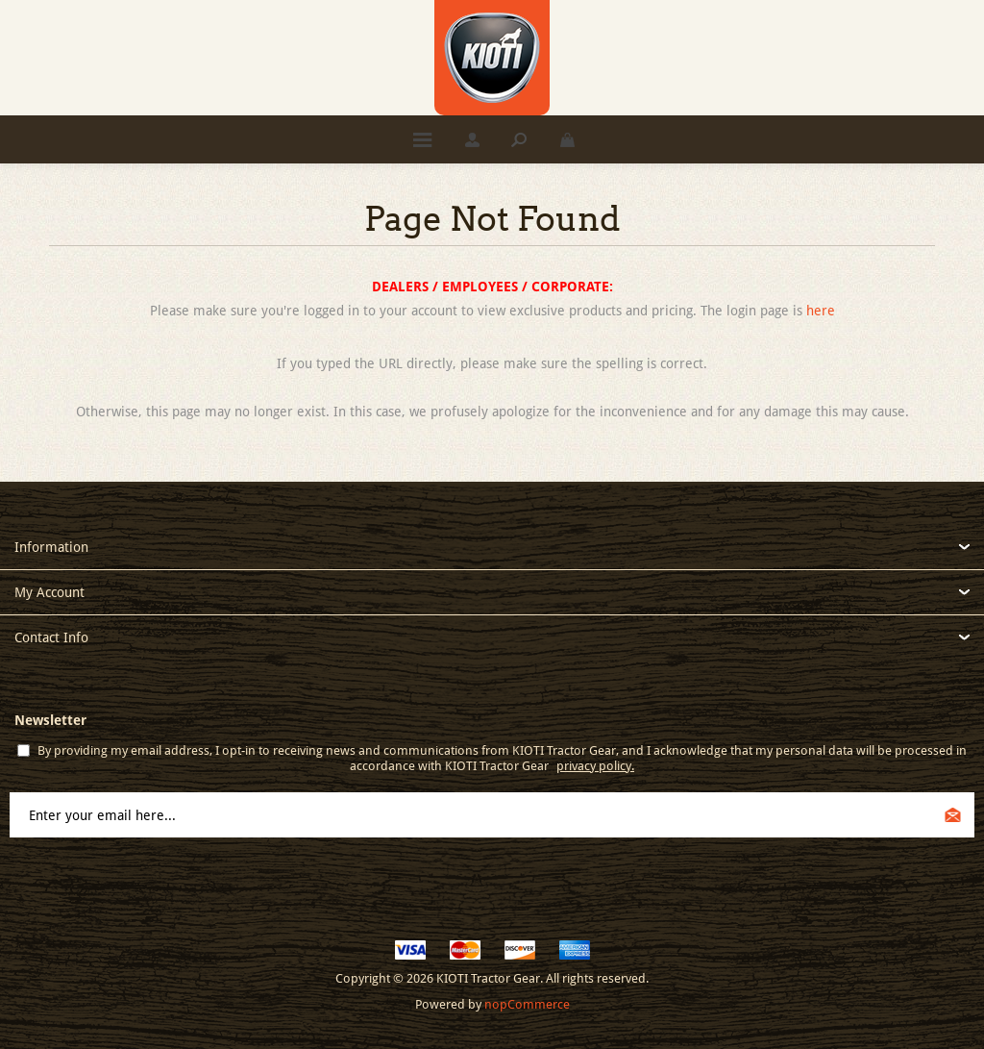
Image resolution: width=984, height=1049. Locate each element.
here (820, 310)
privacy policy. (595, 766)
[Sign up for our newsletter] (492, 814)
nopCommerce (527, 1004)
